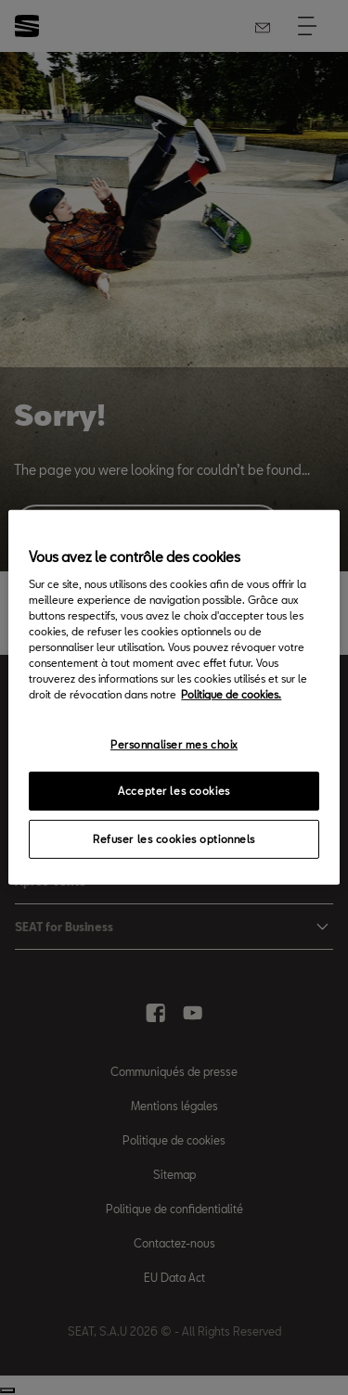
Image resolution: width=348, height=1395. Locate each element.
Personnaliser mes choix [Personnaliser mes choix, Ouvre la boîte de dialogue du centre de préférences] (174, 743)
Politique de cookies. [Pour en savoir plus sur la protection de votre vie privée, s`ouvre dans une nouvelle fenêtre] (231, 694)
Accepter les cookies (173, 791)
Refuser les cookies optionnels (174, 839)
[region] (173, 697)
